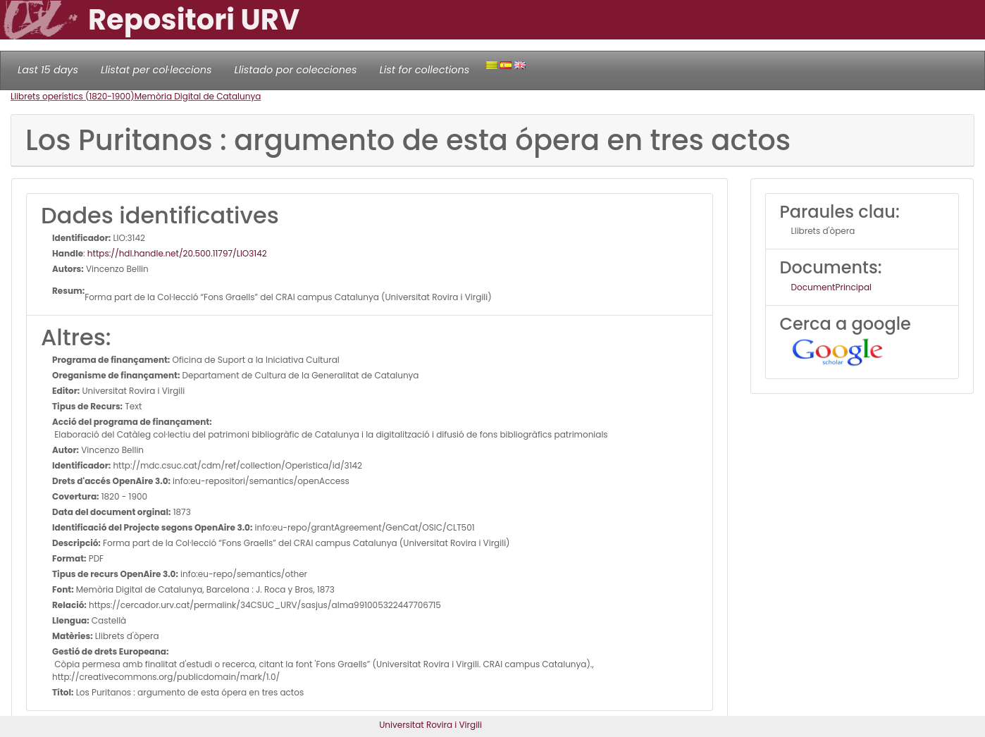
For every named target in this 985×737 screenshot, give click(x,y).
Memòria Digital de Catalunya (198, 96)
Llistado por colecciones (296, 70)
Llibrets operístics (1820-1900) (73, 96)
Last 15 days (48, 70)
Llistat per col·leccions (156, 70)
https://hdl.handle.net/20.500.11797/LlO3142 (177, 253)
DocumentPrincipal (831, 287)
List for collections (424, 70)
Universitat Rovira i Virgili (430, 725)
